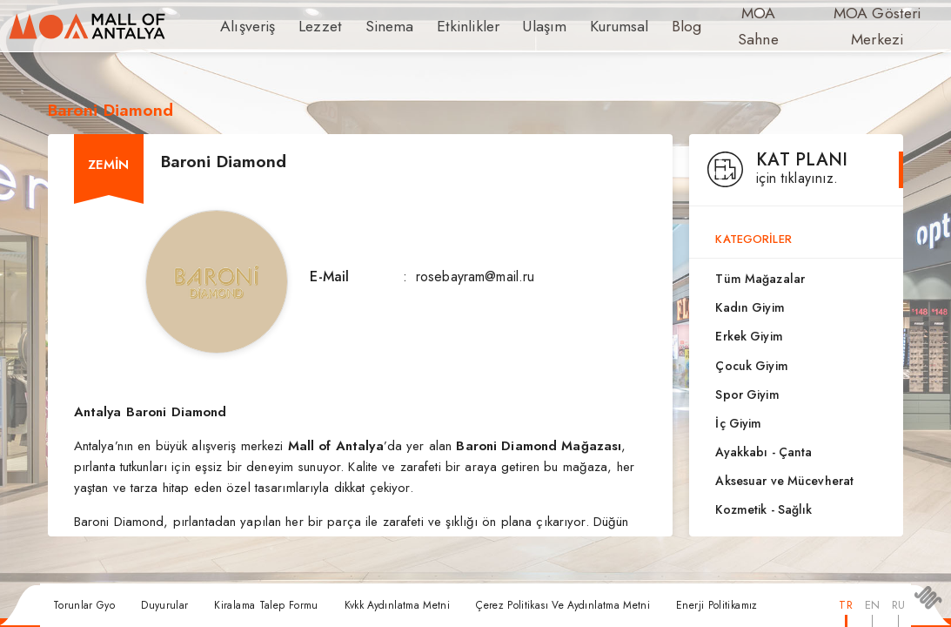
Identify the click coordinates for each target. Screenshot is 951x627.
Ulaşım (514, 26)
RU (898, 605)
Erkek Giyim (748, 336)
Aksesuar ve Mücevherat (784, 480)
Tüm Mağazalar (760, 278)
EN (872, 605)
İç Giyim (738, 423)
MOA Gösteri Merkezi (842, 26)
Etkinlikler (445, 26)
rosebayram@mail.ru (475, 276)
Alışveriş (245, 26)
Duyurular (164, 605)
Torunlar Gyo (84, 605)
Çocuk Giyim (751, 365)
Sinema (375, 26)
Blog (647, 26)
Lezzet (311, 26)
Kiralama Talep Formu (266, 605)
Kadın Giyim (749, 307)
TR (845, 605)
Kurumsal (583, 26)
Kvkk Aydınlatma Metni (398, 605)
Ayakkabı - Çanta (763, 452)
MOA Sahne (720, 26)
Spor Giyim (747, 394)
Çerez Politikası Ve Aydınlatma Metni (563, 605)
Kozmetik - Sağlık (763, 509)
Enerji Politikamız (716, 605)
